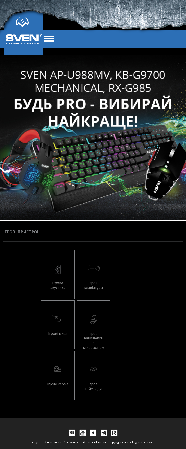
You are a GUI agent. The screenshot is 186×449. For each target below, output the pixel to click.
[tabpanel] (93, 138)
